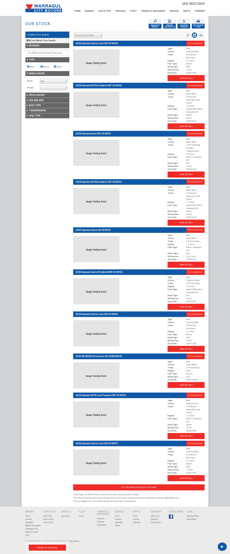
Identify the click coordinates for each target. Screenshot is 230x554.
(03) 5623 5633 (193, 3)
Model (30, 87)
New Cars (47, 516)
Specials (65, 516)
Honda (28, 519)
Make (30, 81)
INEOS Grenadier (33, 525)
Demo (45, 66)
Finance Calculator (101, 523)
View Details (186, 78)
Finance (100, 518)
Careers (154, 519)
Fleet (81, 516)
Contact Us (156, 522)
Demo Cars (48, 519)
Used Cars (48, 522)
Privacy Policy (193, 516)
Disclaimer (191, 519)
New (30, 66)
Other (117, 525)
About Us (155, 516)
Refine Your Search (38, 34)
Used (58, 66)
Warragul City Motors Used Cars (31, 531)
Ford (27, 516)
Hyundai (29, 522)
